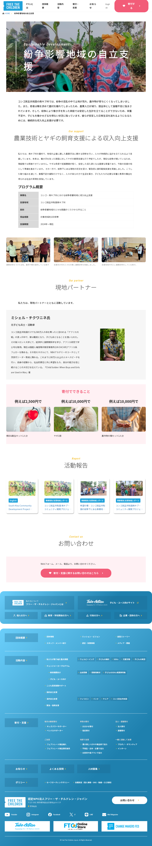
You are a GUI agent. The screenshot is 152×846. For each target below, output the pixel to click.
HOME (6, 13)
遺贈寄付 (121, 730)
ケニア (105, 698)
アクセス (33, 806)
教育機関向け (55, 672)
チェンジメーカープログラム (58, 666)
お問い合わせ (127, 800)
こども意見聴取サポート (56, 685)
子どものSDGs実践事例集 (115, 672)
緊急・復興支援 (53, 705)
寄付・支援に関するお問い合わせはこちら (76, 573)
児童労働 (126, 659)
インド (96, 698)
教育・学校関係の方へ (58, 615)
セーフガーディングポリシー (58, 782)
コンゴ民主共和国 (120, 698)
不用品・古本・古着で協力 (93, 748)
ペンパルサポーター (55, 730)
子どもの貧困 (139, 659)
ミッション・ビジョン (91, 636)
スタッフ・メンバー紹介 (56, 643)
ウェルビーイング (87, 659)
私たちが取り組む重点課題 (57, 659)
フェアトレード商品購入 (56, 744)
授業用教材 (95, 672)
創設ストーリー (123, 636)
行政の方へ (95, 615)
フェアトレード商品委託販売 (58, 748)
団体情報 (50, 636)
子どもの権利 (104, 659)
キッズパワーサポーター (56, 726)
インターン (122, 748)
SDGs (116, 659)
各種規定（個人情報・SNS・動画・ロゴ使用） (94, 782)
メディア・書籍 (123, 643)
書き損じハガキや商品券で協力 (94, 744)
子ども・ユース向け (58, 679)
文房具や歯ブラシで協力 (92, 752)
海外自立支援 (52, 698)
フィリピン (84, 698)
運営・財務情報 (88, 643)
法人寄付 (121, 726)
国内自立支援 (52, 692)
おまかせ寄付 (87, 726)
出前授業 (83, 672)
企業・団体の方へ (131, 615)
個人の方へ (22, 615)
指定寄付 (86, 730)
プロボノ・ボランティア (127, 744)
